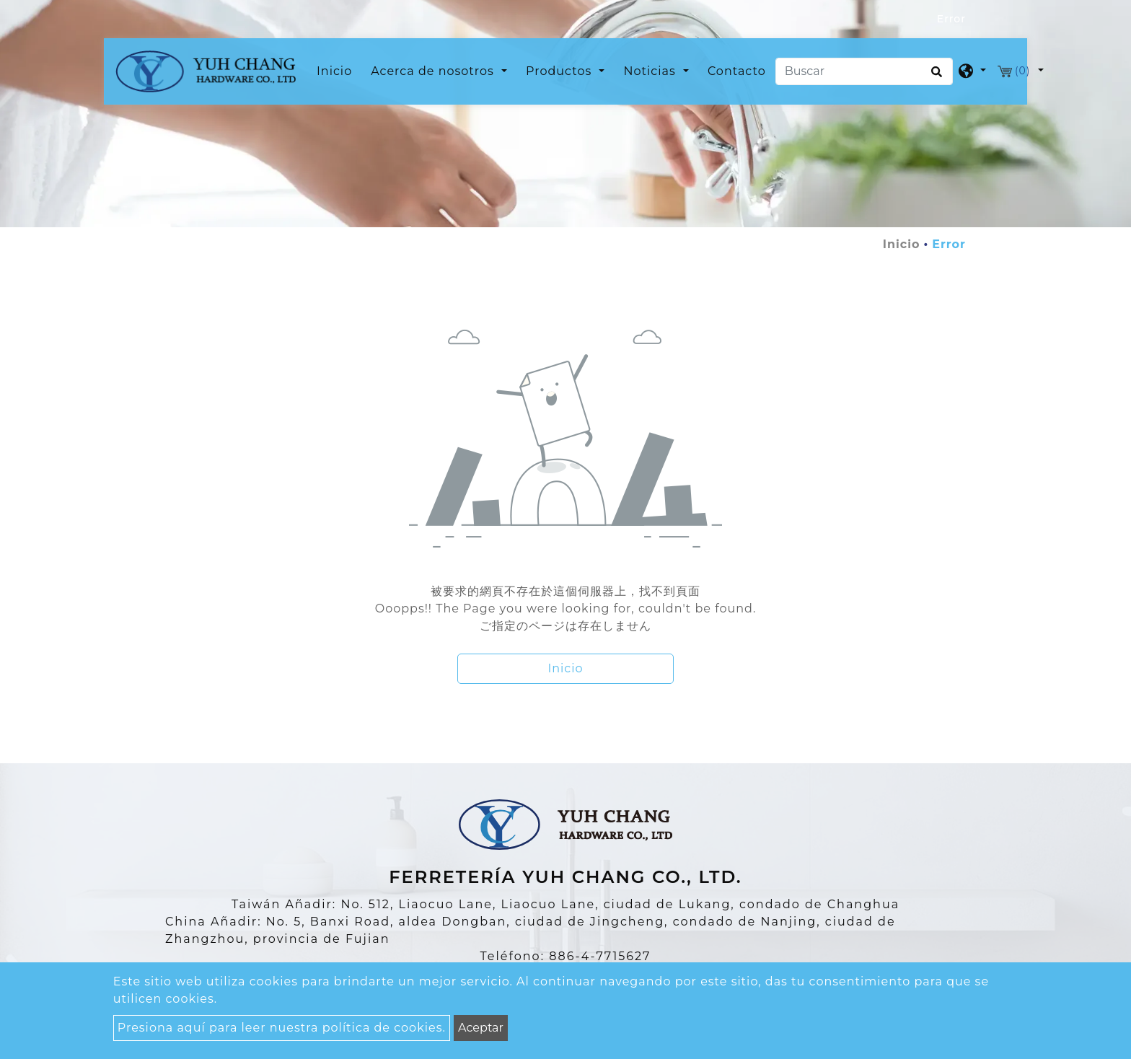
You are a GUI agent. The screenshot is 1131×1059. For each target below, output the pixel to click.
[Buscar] (864, 71)
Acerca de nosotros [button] (434, 71)
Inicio (337, 70)
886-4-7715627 (600, 956)
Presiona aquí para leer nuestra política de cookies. (282, 1027)
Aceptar (480, 1027)
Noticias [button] (651, 71)
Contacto (737, 71)
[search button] (934, 76)
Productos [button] (560, 71)
